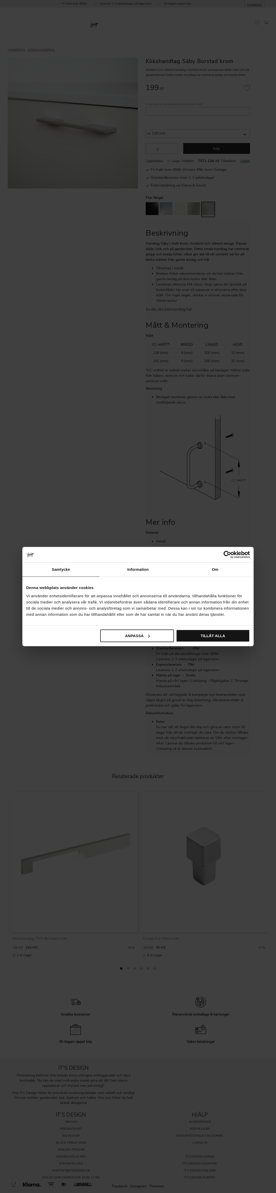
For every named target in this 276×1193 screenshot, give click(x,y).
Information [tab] (138, 569)
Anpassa (137, 636)
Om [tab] (215, 569)
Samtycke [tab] (61, 569)
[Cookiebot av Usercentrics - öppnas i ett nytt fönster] (227, 554)
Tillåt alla (213, 636)
